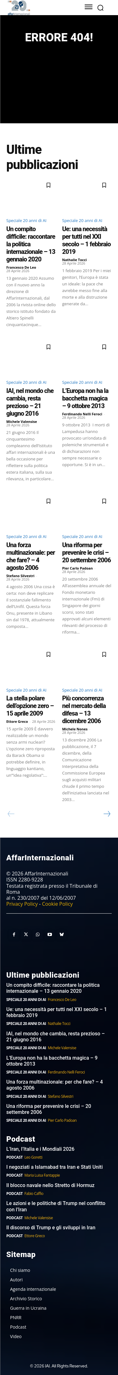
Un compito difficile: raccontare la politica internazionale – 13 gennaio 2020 (53, 988)
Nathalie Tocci (74, 259)
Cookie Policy (57, 903)
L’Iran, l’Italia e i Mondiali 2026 (40, 1149)
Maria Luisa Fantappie (42, 1175)
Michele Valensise (21, 421)
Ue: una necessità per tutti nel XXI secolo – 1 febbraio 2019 (86, 240)
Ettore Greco (17, 721)
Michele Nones (75, 729)
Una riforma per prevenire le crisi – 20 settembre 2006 (86, 552)
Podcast (14, 1157)
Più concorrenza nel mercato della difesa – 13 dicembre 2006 (84, 709)
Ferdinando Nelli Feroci (82, 414)
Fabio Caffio (34, 1193)
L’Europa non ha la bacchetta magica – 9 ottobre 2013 (85, 398)
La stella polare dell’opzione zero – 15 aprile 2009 (29, 705)
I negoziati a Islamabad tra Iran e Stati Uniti (54, 1167)
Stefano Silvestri (20, 575)
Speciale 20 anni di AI (26, 220)
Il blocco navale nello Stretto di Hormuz (50, 1185)
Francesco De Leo (21, 267)
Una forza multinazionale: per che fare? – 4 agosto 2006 (30, 556)
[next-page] (107, 814)
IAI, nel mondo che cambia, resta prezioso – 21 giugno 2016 (29, 402)
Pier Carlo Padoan (77, 568)
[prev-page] (11, 814)
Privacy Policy (22, 903)
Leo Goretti (33, 1157)
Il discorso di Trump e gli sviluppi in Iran (50, 1228)
